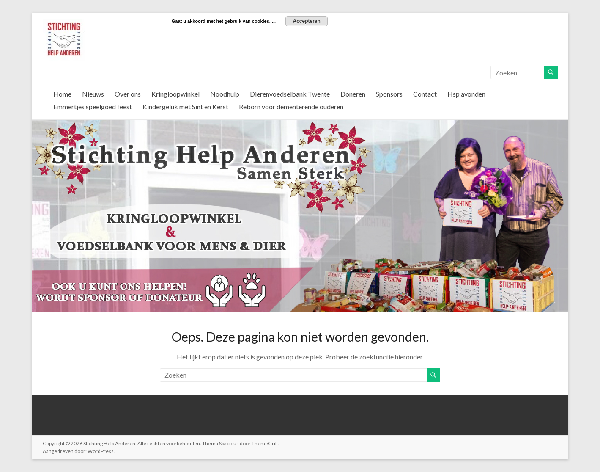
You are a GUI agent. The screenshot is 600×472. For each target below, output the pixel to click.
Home (62, 94)
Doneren (352, 94)
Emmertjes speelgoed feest (92, 106)
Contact (425, 94)
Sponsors (389, 94)
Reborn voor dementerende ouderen (291, 106)
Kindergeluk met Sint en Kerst (185, 106)
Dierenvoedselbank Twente (290, 94)
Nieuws (93, 94)
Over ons (128, 94)
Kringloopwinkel (175, 94)
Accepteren (306, 21)
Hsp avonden (466, 94)
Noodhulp (224, 94)
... (274, 21)
